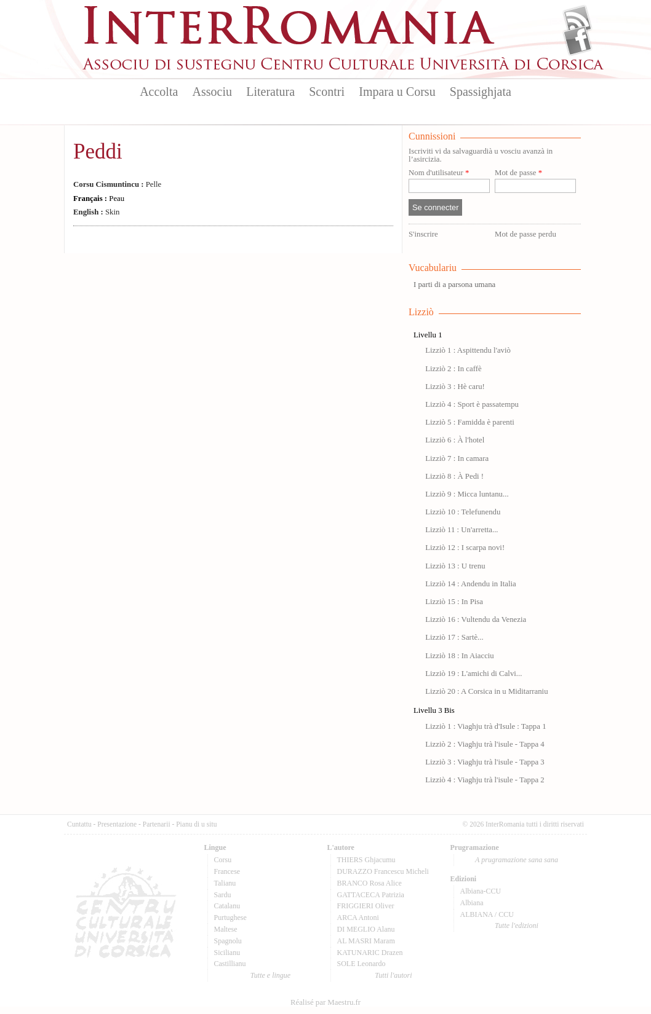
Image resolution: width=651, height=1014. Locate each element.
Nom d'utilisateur (439, 173)
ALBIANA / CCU (487, 914)
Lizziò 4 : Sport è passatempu (472, 404)
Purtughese (230, 917)
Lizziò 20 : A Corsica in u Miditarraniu (486, 691)
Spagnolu (228, 941)
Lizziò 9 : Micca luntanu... (466, 494)
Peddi (97, 151)
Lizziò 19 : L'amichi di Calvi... (473, 673)
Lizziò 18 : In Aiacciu (459, 655)
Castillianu (230, 963)
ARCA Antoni (358, 917)
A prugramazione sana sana (516, 859)
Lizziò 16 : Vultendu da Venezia (475, 619)
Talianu (225, 883)
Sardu (222, 894)
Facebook (577, 41)
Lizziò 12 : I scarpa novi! (465, 547)
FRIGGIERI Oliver (365, 906)
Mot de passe (518, 173)
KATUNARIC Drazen (370, 952)
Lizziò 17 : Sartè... (454, 637)
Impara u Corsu (397, 91)
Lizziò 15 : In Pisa (454, 601)
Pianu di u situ (196, 824)
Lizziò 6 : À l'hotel (454, 440)
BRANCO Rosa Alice (369, 883)
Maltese (226, 929)
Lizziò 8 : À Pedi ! (454, 476)
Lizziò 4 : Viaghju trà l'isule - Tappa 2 (485, 780)
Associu (212, 91)
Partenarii (156, 824)
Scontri (327, 91)
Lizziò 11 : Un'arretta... (461, 529)
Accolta (159, 91)
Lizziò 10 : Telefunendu (462, 512)
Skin (96, 212)
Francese (227, 871)
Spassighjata (480, 91)
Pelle (117, 184)
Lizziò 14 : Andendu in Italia (470, 584)
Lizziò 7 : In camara (457, 458)
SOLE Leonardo (361, 963)
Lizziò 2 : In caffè (453, 368)
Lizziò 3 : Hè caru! (455, 386)
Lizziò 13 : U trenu (455, 566)
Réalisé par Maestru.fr (325, 1002)
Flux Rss (577, 20)
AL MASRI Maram (366, 941)
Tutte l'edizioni (516, 925)
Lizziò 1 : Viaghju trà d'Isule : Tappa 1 (485, 726)
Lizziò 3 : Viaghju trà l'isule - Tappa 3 (485, 762)
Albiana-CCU (480, 891)
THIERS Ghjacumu (366, 859)
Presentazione (117, 824)
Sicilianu (227, 952)
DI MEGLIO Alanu (366, 929)
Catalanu (227, 906)
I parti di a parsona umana (454, 284)
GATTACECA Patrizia (370, 894)
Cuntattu (79, 824)
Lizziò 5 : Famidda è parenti (469, 422)
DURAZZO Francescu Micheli (383, 871)
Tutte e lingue (270, 975)
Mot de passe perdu (525, 234)
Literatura (270, 91)
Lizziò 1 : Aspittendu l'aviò (468, 350)
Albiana (472, 902)
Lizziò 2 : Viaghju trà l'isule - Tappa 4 (485, 744)
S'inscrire (423, 234)
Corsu (223, 859)
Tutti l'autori (393, 975)
